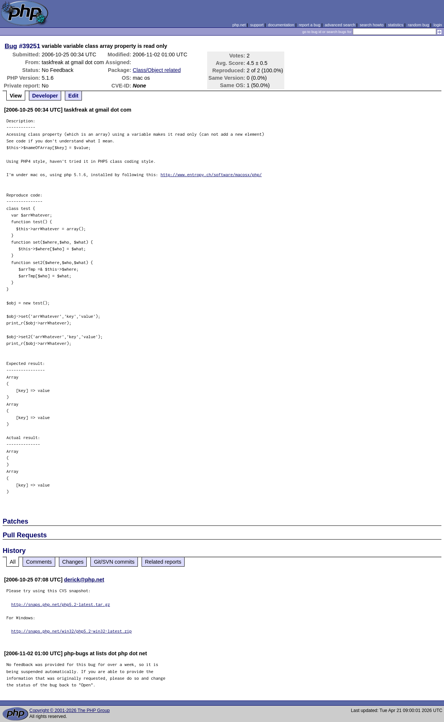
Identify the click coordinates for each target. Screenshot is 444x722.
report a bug (309, 25)
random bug (418, 25)
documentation (281, 25)
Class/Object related (157, 70)
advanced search (340, 25)
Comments (39, 562)
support (257, 25)
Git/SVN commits (114, 562)
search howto (371, 25)
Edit (73, 96)
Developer (45, 96)
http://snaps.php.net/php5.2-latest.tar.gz (60, 604)
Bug (11, 46)
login (438, 25)
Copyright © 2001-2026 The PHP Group (69, 710)
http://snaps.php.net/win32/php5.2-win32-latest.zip (71, 631)
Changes (73, 562)
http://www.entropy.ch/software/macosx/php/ (211, 174)
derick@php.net (84, 580)
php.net (239, 25)
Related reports (163, 562)
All (13, 562)
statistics (395, 25)
